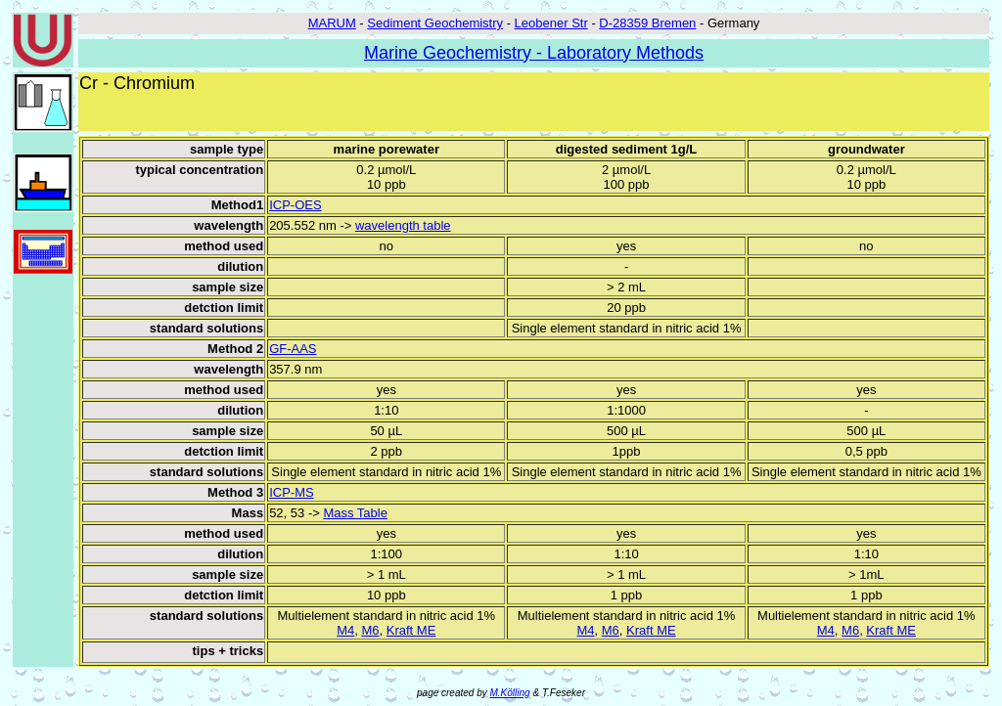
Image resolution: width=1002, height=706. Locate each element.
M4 (345, 630)
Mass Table (355, 513)
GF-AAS (292, 348)
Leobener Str (551, 23)
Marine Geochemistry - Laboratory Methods (534, 53)
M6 (370, 630)
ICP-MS (291, 492)
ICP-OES (295, 205)
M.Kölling (510, 692)
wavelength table (403, 225)
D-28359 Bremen (647, 23)
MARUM (332, 23)
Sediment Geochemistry (435, 23)
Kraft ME (411, 630)
